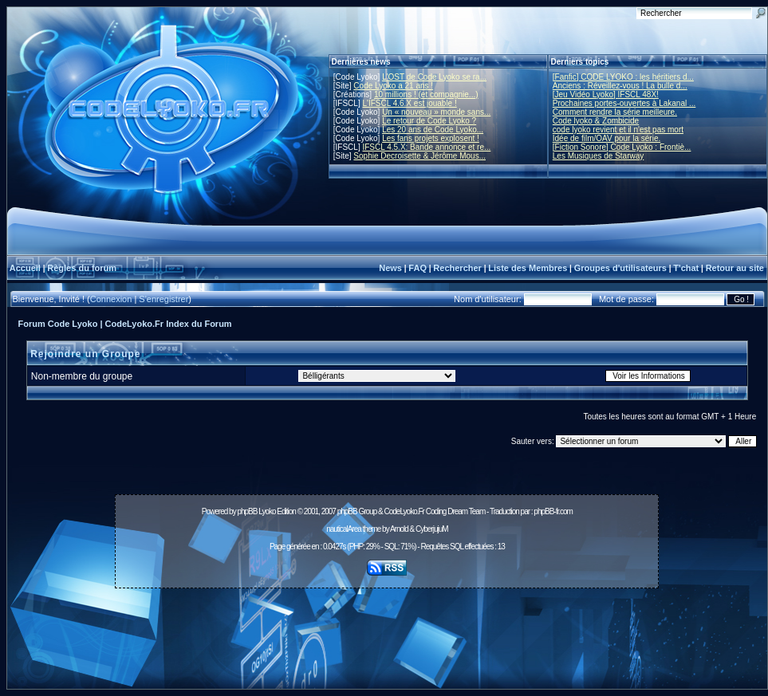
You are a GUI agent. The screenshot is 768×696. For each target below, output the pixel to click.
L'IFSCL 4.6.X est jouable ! (409, 103)
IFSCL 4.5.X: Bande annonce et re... (426, 147)
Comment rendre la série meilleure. (615, 112)
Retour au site (735, 268)
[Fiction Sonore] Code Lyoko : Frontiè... (622, 147)
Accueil (25, 268)
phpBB (247, 511)
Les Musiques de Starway (598, 155)
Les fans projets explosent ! (430, 138)
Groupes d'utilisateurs (620, 268)
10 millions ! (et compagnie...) (426, 94)
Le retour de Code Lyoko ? (429, 120)
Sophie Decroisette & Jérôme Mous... (419, 155)
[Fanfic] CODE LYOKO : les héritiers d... (623, 77)
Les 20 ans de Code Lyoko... (432, 129)
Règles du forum (81, 268)
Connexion (111, 299)
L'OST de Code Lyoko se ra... (434, 77)
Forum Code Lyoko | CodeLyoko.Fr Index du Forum (125, 323)
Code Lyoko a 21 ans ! (393, 85)
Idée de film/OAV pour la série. (606, 138)
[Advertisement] (386, 630)
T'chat (686, 268)
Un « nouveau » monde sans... (436, 112)
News (390, 268)
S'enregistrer (163, 299)
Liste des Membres (527, 268)
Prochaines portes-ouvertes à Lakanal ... (624, 103)
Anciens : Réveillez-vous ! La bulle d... (620, 85)
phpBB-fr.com (553, 511)
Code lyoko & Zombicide (596, 120)
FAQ (417, 268)
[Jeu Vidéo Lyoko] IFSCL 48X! (606, 94)
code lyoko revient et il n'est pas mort (618, 129)
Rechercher (457, 268)
